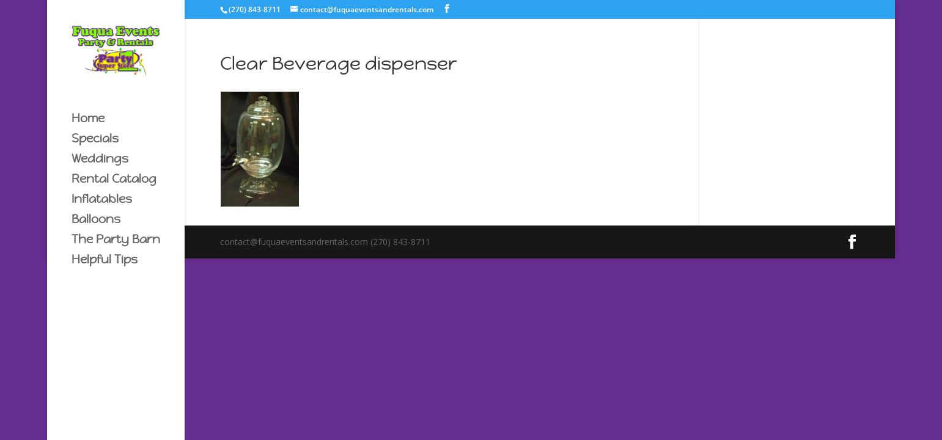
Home (88, 119)
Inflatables (102, 200)
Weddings (100, 160)
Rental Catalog (114, 180)
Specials (95, 139)
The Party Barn (116, 240)
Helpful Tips (105, 260)
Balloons (96, 220)
